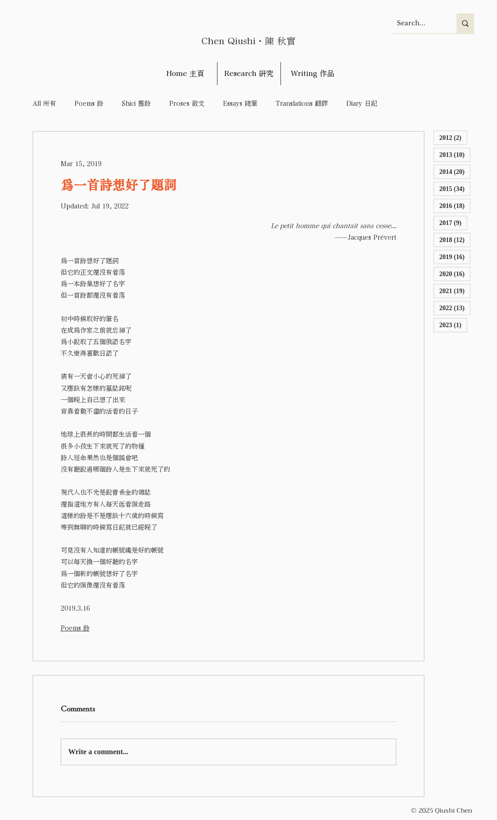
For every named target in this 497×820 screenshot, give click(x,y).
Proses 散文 (187, 103)
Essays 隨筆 (240, 103)
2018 (455, 239)
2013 (455, 154)
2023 (454, 325)
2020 (455, 273)
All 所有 (44, 103)
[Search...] (417, 23)
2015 (455, 188)
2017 (454, 222)
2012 (454, 137)
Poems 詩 (88, 103)
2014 (455, 171)
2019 (455, 256)
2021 (455, 291)
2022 (455, 308)
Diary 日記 (361, 103)
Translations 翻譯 (302, 103)
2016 (455, 205)
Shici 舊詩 (136, 103)
